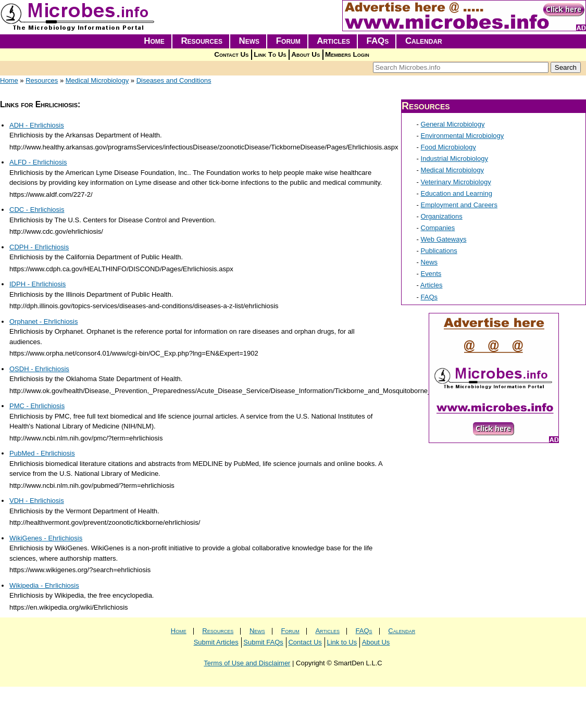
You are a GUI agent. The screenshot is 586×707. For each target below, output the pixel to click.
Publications (439, 251)
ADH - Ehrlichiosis (36, 125)
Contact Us (231, 54)
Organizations (442, 216)
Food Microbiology (448, 147)
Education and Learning (456, 193)
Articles (333, 41)
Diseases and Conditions (173, 80)
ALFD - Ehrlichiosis (38, 162)
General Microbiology (453, 124)
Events (431, 273)
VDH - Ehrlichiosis (36, 500)
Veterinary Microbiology (456, 182)
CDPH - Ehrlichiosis (39, 247)
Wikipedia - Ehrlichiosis (44, 585)
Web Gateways (444, 239)
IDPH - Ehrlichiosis (37, 284)
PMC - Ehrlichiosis (37, 406)
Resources (201, 41)
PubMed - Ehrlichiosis (42, 453)
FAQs (378, 41)
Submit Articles (216, 642)
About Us (305, 54)
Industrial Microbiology (454, 158)
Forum (288, 41)
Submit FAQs (263, 642)
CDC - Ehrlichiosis (36, 209)
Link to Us (342, 642)
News (249, 41)
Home (154, 41)
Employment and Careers (459, 205)
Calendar (423, 41)
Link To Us (270, 54)
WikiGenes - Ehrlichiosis (45, 538)
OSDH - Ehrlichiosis (39, 369)
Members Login (347, 54)
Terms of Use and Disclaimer (247, 663)
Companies (438, 228)
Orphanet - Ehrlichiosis (43, 321)
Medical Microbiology (97, 80)
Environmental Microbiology (462, 136)
